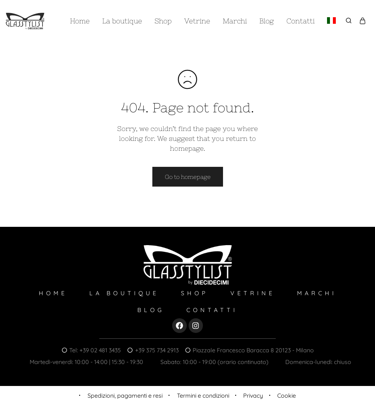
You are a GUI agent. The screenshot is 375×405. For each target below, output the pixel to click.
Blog (266, 21)
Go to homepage (188, 176)
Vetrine (197, 21)
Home (80, 21)
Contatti (300, 21)
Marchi (235, 21)
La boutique (122, 21)
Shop (163, 21)
